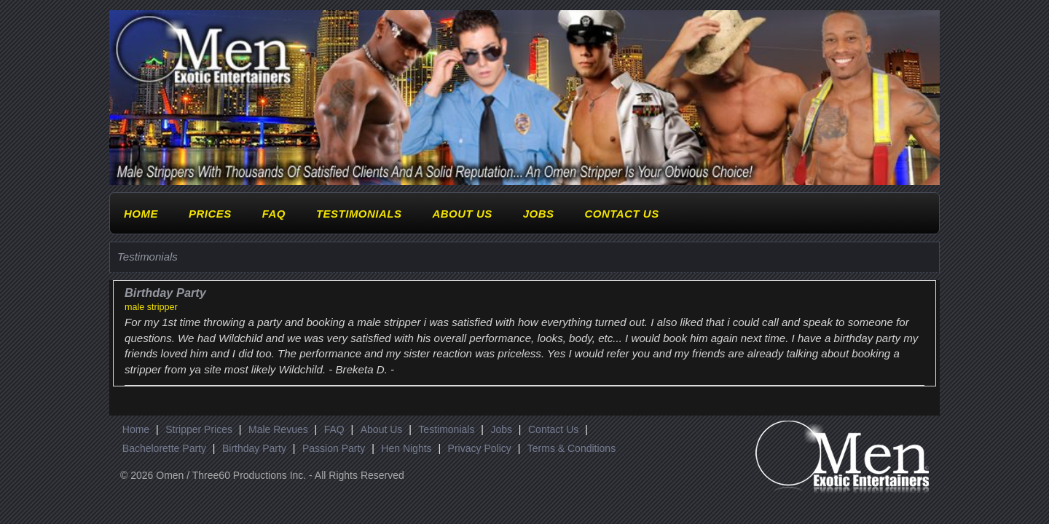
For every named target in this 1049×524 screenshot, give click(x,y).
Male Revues (278, 429)
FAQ (274, 213)
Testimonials (359, 213)
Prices (210, 213)
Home (141, 213)
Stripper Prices (198, 429)
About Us (462, 213)
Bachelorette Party (164, 448)
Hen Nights (406, 448)
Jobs (538, 213)
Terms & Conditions (571, 448)
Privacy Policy (479, 448)
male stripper (151, 307)
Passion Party (333, 448)
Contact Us (621, 213)
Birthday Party (254, 448)
